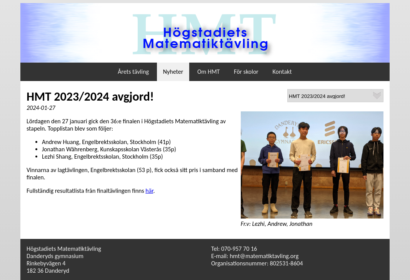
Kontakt (282, 71)
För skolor (246, 71)
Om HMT (208, 71)
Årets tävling (133, 71)
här (149, 190)
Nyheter (173, 71)
